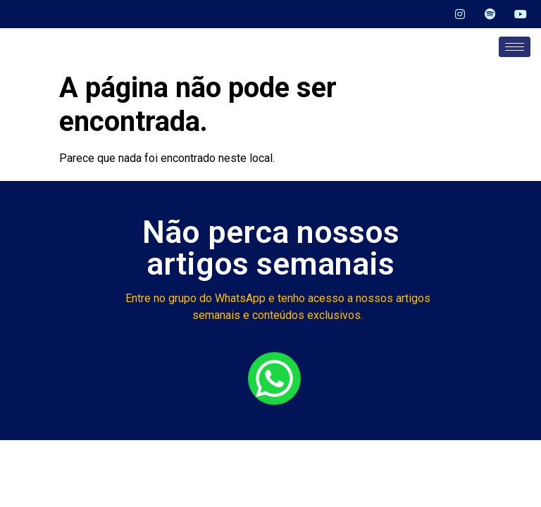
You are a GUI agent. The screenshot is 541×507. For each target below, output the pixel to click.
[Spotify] (485, 14)
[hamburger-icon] (514, 47)
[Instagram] (454, 14)
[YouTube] (516, 14)
